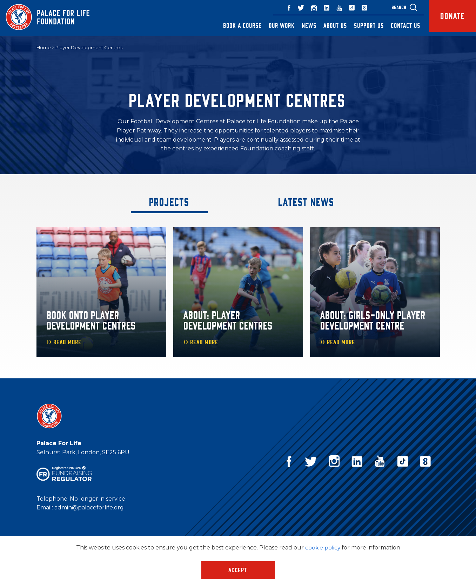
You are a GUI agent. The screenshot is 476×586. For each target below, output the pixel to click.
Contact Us (399, 25)
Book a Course (235, 25)
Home (43, 48)
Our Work (275, 25)
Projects (169, 202)
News (302, 25)
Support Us (362, 25)
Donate (449, 18)
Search (392, 7)
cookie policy (322, 547)
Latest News (307, 202)
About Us (328, 25)
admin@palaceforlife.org (89, 507)
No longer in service (97, 498)
